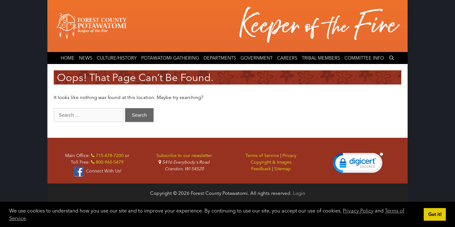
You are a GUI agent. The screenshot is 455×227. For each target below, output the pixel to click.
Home (68, 58)
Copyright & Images (271, 162)
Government (256, 58)
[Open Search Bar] (391, 58)
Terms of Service (262, 155)
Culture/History (117, 58)
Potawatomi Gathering (170, 58)
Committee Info (364, 58)
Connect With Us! (97, 171)
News (85, 58)
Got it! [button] (435, 214)
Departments (219, 58)
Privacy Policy (358, 210)
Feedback (261, 169)
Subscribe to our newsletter (184, 155)
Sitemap (282, 169)
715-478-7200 (107, 155)
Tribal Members (321, 58)
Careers (287, 58)
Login (299, 193)
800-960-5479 (107, 162)
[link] (358, 164)
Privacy (289, 155)
